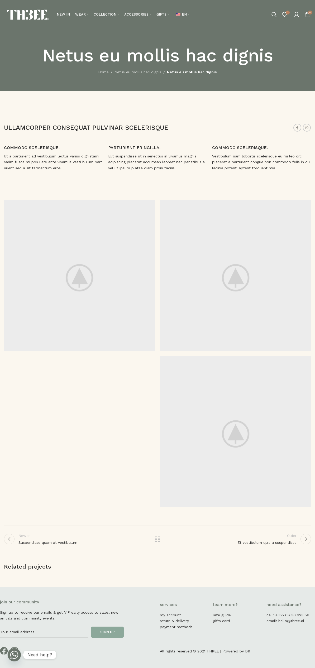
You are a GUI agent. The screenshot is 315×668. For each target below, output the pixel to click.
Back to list (157, 539)
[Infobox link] (53, 158)
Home (103, 72)
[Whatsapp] (14, 654)
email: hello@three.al (285, 621)
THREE (213, 651)
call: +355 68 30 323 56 (287, 615)
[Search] (274, 14)
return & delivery (174, 621)
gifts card (221, 621)
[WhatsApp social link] (307, 128)
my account (170, 615)
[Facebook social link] (297, 128)
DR (247, 651)
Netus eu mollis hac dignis (137, 72)
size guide (222, 615)
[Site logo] (28, 14)
